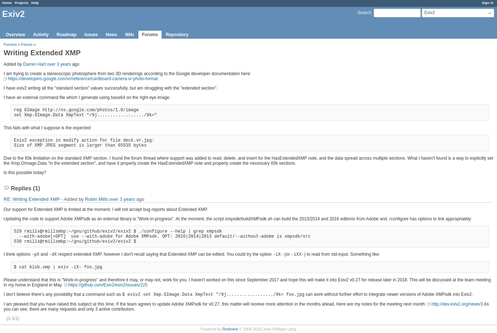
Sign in (487, 3)
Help (35, 3)
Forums (150, 34)
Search (364, 12)
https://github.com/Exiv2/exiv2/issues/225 (107, 284)
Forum (27, 44)
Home (7, 3)
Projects (22, 3)
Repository (177, 34)
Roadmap (67, 34)
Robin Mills (96, 199)
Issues (91, 34)
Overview (15, 34)
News (111, 34)
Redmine (230, 329)
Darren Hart (34, 64)
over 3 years (59, 64)
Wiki (129, 34)
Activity (40, 34)
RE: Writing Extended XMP (32, 199)
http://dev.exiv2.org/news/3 (457, 304)
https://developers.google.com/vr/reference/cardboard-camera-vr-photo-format (83, 78)
